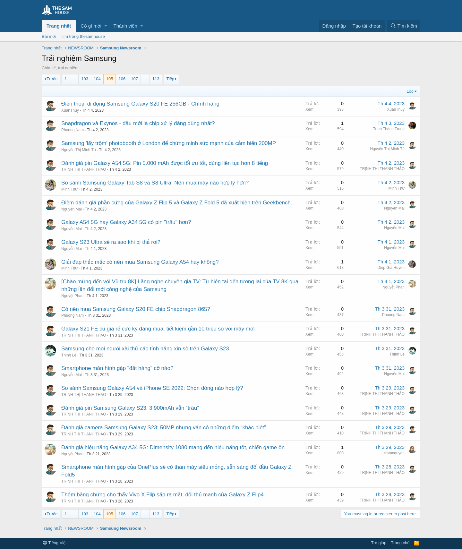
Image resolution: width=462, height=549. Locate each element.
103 (84, 78)
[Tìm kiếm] (403, 26)
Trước (52, 78)
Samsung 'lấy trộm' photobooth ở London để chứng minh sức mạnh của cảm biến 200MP (168, 143)
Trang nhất (59, 26)
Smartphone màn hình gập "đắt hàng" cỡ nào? (117, 368)
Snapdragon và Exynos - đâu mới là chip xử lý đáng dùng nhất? (138, 123)
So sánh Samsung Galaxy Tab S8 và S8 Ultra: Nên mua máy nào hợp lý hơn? (155, 183)
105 (109, 78)
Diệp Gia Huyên (391, 267)
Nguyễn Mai (71, 209)
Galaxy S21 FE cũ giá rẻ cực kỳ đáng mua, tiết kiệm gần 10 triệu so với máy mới (157, 329)
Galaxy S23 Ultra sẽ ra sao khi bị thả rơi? (110, 242)
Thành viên (125, 26)
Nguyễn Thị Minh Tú (78, 150)
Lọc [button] (409, 91)
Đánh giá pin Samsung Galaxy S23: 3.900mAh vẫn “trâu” (130, 408)
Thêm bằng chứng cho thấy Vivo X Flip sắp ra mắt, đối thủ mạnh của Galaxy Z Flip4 (162, 495)
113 (155, 78)
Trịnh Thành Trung (389, 129)
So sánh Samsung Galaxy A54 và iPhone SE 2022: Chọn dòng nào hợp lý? (152, 388)
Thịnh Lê (68, 355)
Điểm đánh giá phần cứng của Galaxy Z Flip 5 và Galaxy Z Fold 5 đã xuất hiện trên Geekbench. (176, 203)
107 (134, 78)
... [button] (74, 78)
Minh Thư (69, 189)
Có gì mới (91, 26)
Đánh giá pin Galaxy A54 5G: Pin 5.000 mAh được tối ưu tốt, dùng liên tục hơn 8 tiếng (164, 163)
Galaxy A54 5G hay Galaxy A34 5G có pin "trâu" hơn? (126, 222)
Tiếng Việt (55, 542)
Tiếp (170, 78)
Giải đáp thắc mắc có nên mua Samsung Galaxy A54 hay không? (140, 262)
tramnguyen (394, 453)
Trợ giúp (378, 542)
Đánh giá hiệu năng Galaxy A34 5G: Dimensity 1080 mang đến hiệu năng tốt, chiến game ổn (173, 447)
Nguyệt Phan (72, 296)
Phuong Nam (72, 130)
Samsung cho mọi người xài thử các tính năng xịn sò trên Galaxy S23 (145, 349)
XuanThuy (70, 110)
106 (121, 78)
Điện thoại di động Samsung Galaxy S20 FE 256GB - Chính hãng (140, 104)
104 (97, 78)
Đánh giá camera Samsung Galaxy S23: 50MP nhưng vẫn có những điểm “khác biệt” (163, 428)
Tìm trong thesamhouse (83, 36)
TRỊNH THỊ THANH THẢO (83, 169)
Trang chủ (400, 542)
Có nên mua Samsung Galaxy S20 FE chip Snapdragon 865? (135, 309)
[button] (106, 26)
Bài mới (49, 36)
